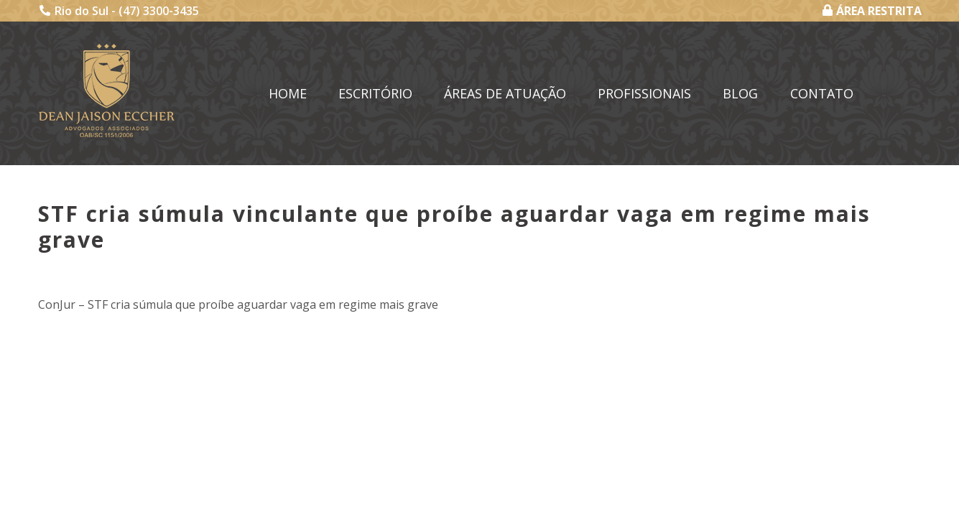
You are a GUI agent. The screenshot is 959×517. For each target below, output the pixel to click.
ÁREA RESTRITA (872, 11)
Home (288, 93)
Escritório (375, 93)
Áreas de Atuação (505, 93)
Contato (821, 93)
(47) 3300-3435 (159, 11)
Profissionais (644, 93)
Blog (740, 93)
